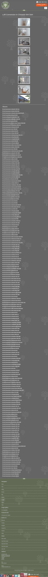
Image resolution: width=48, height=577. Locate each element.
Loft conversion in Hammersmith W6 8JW (12, 460)
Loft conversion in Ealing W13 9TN (11, 456)
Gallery (3, 489)
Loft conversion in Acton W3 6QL (11, 466)
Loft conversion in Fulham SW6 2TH (11, 228)
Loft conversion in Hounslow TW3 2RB (12, 168)
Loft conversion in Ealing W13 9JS (11, 410)
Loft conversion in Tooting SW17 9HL (11, 250)
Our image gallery (4, 510)
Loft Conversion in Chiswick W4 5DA (11, 160)
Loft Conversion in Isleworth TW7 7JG (11, 164)
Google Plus (4, 528)
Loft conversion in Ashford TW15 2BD (12, 286)
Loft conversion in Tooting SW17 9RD (11, 230)
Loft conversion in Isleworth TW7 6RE (12, 434)
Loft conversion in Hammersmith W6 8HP (12, 212)
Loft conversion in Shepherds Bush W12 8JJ (13, 342)
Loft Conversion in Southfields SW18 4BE (12, 268)
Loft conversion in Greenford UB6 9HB (12, 464)
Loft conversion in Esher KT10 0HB (11, 392)
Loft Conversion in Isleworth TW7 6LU (11, 109)
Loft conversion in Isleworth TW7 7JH (11, 232)
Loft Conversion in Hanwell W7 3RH (11, 218)
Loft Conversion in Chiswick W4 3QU (11, 139)
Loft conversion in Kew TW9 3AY (10, 468)
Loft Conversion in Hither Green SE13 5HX (12, 144)
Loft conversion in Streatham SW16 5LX (12, 220)
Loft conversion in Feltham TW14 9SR (12, 162)
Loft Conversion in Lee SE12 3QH (11, 208)
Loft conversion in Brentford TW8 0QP (12, 274)
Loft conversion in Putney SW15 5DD (11, 248)
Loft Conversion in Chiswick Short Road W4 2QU (14, 113)
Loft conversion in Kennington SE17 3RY (12, 408)
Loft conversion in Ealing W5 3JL (11, 414)
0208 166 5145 (4, 563)
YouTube (3, 522)
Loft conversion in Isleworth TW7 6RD (12, 294)
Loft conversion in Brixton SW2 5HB (11, 440)
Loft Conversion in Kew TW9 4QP (11, 129)
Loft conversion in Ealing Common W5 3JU (13, 470)
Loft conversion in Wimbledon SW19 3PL (12, 298)
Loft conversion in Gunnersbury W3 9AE (12, 364)
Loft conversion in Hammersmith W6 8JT (12, 340)
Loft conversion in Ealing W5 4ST (11, 312)
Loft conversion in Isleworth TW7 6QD (12, 424)
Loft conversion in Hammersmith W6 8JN (12, 154)
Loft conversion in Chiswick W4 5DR (11, 272)
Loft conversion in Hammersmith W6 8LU (12, 300)
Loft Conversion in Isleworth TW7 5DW (12, 152)
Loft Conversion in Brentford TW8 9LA (12, 166)
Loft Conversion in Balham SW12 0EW (12, 262)
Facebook (3, 520)
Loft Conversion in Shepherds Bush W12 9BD (13, 174)
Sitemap (3, 497)
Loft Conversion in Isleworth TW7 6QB (12, 222)
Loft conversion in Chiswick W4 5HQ (11, 348)
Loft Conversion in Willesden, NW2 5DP (12, 119)
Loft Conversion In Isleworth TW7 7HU (12, 244)
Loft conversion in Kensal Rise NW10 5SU (12, 306)
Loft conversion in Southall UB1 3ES (11, 318)
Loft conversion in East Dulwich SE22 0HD (12, 396)
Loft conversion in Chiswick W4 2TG (11, 372)
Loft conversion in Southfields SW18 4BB (12, 422)
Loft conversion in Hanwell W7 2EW (11, 438)
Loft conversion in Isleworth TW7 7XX (11, 426)
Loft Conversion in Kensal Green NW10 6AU (13, 156)
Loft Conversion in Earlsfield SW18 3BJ (12, 176)
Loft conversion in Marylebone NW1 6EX (12, 338)
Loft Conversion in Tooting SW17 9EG (11, 117)
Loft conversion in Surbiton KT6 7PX (11, 254)
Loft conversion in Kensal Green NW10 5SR (13, 388)
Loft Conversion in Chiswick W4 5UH (11, 475)
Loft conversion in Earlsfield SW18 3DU (12, 374)
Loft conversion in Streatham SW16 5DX (12, 404)
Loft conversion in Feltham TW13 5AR (12, 196)
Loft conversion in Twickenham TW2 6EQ (12, 322)
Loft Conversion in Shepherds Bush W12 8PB (13, 150)
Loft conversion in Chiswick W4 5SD (11, 394)
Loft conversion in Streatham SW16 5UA (12, 382)
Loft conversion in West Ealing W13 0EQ (12, 310)
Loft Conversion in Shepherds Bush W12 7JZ (13, 135)
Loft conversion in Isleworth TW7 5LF (11, 352)
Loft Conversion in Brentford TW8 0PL (12, 194)
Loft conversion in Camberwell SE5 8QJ (12, 240)
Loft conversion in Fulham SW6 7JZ (11, 314)
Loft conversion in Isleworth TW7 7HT (11, 276)
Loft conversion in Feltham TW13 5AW (12, 450)
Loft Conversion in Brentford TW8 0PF (12, 172)
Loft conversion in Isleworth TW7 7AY (11, 436)
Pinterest (3, 530)
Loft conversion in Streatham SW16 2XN (12, 418)
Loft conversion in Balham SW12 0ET (11, 330)
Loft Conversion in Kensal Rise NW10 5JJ (12, 216)
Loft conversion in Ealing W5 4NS (11, 376)
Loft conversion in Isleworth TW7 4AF (11, 452)
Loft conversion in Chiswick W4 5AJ (11, 398)
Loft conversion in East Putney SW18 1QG (12, 304)
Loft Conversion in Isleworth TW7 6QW (12, 190)
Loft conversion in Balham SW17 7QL (11, 320)
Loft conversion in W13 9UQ (9, 368)
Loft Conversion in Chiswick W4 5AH (11, 143)
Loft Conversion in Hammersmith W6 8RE (12, 186)
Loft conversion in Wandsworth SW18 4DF (12, 412)
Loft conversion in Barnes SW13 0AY (11, 334)
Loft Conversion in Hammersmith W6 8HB (12, 204)
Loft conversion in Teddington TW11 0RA (12, 184)
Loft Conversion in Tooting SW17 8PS (11, 354)
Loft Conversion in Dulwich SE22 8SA (11, 111)
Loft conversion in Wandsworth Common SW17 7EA (14, 302)
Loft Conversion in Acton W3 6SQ (11, 115)
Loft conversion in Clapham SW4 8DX (11, 246)
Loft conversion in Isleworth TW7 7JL (11, 406)
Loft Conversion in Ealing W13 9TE (11, 141)
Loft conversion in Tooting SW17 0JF (11, 430)
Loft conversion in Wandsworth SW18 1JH (12, 252)
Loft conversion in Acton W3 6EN (11, 158)
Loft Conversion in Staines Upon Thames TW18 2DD (14, 123)
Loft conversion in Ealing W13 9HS (11, 448)
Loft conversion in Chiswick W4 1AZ (11, 256)
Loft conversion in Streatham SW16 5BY (12, 386)
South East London (5, 543)
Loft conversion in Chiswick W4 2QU (11, 224)
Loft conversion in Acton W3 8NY (11, 226)
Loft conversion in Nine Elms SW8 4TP (12, 458)
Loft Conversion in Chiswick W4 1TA (11, 288)
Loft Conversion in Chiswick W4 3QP (11, 127)
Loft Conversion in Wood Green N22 (11, 137)
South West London (5, 541)
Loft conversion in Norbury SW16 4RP (12, 366)
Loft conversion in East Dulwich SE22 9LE (12, 188)
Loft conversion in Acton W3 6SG (11, 296)
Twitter (3, 533)
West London (4, 538)
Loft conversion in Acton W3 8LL (10, 356)
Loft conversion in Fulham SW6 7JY (11, 182)
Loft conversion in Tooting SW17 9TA (11, 380)
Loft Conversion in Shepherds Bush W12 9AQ (13, 242)
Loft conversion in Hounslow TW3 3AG (12, 344)
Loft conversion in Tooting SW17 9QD (11, 360)
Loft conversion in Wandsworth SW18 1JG (12, 238)
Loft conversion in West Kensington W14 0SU (13, 236)
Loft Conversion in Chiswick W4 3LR (11, 444)
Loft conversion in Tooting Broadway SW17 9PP (14, 390)
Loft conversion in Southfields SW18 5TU (12, 384)
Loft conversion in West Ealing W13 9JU (12, 278)
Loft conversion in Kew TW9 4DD (11, 148)
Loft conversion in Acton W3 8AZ (11, 350)
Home (3, 484)
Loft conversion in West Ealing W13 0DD (12, 332)
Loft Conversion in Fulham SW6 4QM (11, 266)
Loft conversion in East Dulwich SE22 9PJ (12, 258)
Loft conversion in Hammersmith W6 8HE (12, 326)
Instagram (3, 525)
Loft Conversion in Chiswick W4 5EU (11, 198)
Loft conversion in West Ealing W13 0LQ (12, 280)
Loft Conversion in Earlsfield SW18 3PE (12, 346)
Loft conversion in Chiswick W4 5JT (11, 316)
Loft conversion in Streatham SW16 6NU (12, 358)
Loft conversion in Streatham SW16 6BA (12, 462)
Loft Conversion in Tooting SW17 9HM (11, 328)
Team (2, 486)
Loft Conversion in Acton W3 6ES (11, 121)
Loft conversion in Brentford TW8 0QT (12, 370)
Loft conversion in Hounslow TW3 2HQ (12, 402)
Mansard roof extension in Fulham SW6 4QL (13, 192)
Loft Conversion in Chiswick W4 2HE (11, 210)
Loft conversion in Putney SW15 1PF (11, 214)
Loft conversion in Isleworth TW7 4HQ (12, 282)
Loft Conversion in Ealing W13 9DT (11, 131)
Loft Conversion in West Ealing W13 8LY (12, 206)
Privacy (3, 502)
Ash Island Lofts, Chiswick (6, 515)
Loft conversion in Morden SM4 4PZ (11, 432)
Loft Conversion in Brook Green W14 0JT (12, 472)
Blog (2, 494)
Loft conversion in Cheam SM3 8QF (11, 133)
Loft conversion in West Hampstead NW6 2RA (13, 308)
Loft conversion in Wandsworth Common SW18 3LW (15, 446)
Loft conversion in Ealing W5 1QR (11, 270)
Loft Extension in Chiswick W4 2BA (11, 178)
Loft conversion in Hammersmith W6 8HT (12, 442)
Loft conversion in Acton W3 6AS (11, 200)
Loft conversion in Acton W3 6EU (11, 202)
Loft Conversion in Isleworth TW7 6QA (12, 170)
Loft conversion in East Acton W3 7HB (12, 284)
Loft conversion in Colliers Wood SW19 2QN (13, 378)
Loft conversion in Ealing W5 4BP (11, 234)
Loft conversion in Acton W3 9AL (11, 416)
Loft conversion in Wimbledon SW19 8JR (12, 260)
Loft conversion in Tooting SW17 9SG (11, 290)
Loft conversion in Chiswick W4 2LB (11, 454)
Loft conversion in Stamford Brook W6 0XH (13, 400)
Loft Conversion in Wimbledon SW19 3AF (12, 125)
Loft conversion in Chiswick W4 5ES (11, 264)
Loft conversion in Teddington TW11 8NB (12, 324)
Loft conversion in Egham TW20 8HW (11, 146)
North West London (5, 546)
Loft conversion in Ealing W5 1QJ (11, 362)
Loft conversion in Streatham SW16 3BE (12, 336)
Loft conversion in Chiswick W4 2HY (11, 420)
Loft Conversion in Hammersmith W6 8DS (12, 180)
